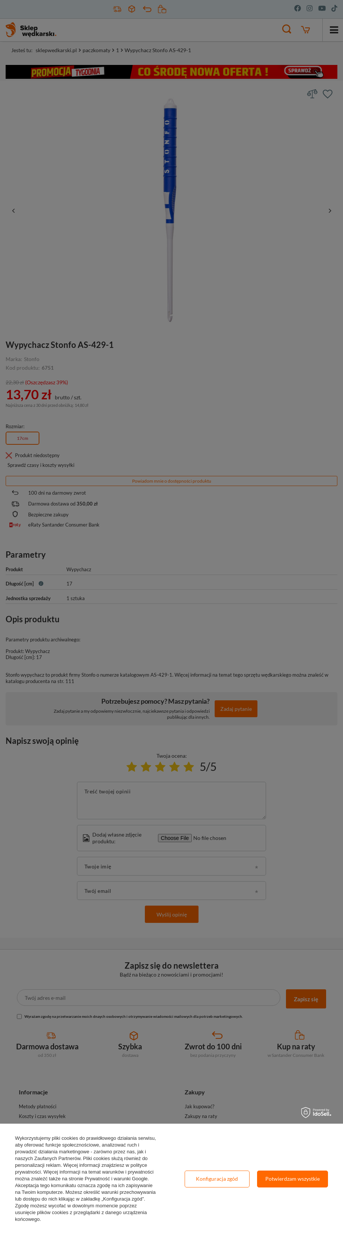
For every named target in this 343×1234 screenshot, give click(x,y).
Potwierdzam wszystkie (292, 1178)
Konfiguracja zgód (217, 1178)
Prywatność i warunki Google (116, 1178)
